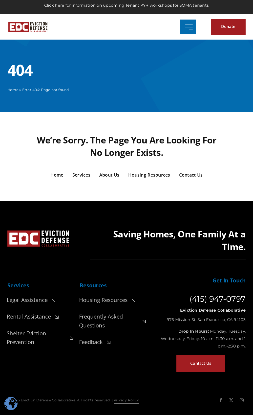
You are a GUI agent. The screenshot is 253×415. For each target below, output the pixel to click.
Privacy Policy (126, 400)
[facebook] (221, 400)
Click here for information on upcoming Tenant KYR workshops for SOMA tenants (126, 5)
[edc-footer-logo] (38, 232)
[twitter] (231, 400)
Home (12, 90)
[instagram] (242, 400)
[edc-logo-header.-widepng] (27, 24)
